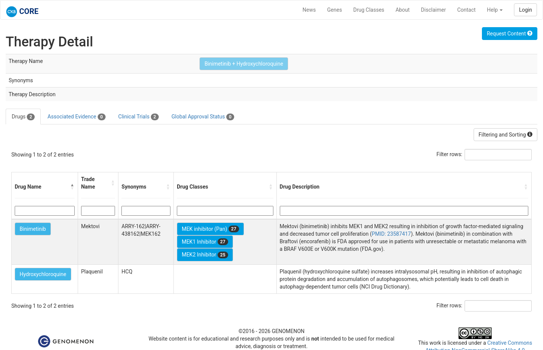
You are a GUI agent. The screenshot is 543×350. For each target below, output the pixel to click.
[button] (72, 186)
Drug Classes (368, 10)
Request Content (509, 34)
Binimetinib (33, 229)
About (403, 10)
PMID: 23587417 (391, 234)
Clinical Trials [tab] (138, 117)
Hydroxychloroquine (43, 274)
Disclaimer (433, 10)
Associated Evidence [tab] (76, 117)
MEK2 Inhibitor (205, 255)
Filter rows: (450, 154)
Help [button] (495, 10)
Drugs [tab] (23, 117)
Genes (334, 10)
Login (525, 10)
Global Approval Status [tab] (203, 117)
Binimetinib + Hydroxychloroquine (243, 64)
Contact (466, 10)
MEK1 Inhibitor (205, 241)
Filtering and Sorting (505, 135)
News (309, 10)
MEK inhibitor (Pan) (210, 229)
